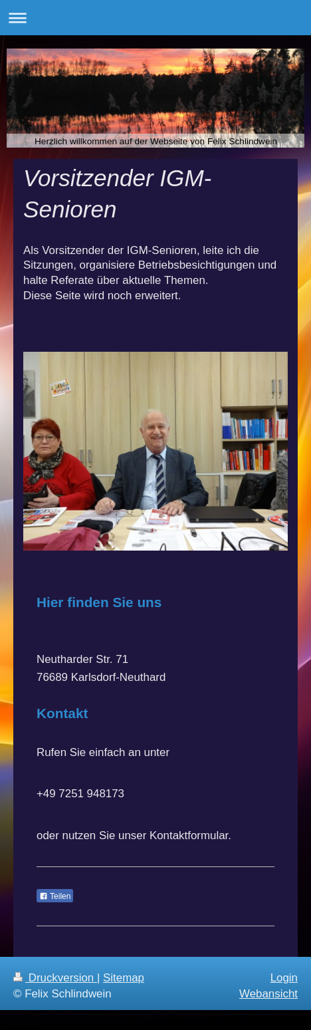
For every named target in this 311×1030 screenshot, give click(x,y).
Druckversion (55, 977)
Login (284, 977)
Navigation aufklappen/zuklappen (155, 17)
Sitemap (123, 977)
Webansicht (268, 993)
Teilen (54, 896)
